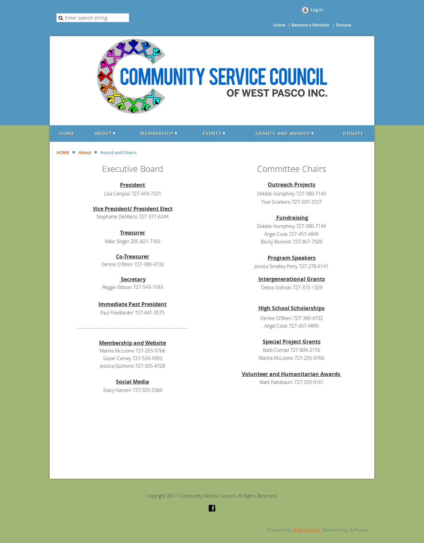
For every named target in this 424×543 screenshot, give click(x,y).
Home (279, 25)
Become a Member (311, 25)
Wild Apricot (307, 530)
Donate (343, 25)
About (85, 152)
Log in (317, 10)
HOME (62, 152)
